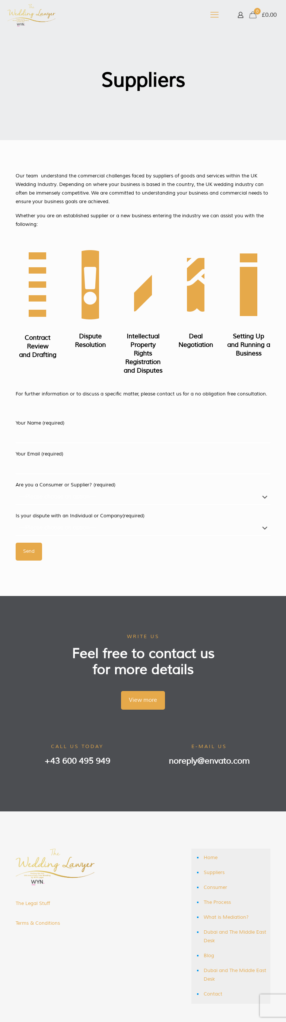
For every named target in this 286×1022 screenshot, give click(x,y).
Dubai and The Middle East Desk (235, 936)
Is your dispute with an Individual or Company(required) (143, 524)
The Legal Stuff (33, 903)
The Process (217, 902)
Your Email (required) (143, 462)
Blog (209, 956)
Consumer (215, 887)
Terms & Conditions (38, 923)
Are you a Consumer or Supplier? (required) (143, 493)
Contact (213, 994)
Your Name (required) (143, 431)
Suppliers (214, 873)
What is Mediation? (226, 917)
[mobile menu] (214, 15)
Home (210, 858)
